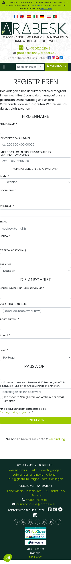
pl (51, 521)
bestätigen (35, 420)
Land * (4, 350)
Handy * (5, 236)
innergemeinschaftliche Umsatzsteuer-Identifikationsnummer (26, 153)
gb (23, 521)
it (37, 521)
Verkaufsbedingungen (45, 470)
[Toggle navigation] (4, 67)
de (44, 521)
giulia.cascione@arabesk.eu (36, 53)
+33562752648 (40, 48)
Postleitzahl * (9, 319)
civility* (5, 175)
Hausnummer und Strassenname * (22, 288)
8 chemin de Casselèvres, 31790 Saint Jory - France (35, 493)
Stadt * (5, 335)
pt (58, 521)
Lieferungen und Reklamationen (35, 474)
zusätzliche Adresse (13, 304)
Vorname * (7, 206)
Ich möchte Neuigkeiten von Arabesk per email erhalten (34, 399)
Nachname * (8, 190)
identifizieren (37, 5)
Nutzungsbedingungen (13, 412)
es (30, 521)
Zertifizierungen (52, 479)
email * (4, 221)
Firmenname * (8, 124)
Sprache (5, 264)
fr (16, 521)
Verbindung (57, 66)
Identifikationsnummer (15, 138)
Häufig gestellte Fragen (23, 479)
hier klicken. (46, 8)
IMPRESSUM (35, 557)
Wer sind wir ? (18, 470)
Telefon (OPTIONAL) (13, 250)
